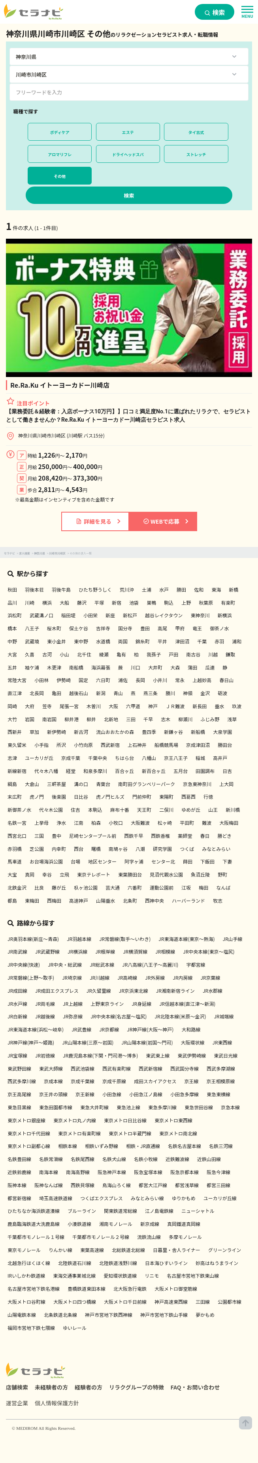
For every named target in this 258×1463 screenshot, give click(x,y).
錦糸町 (143, 641)
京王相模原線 (220, 1081)
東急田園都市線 (55, 1107)
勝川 (170, 693)
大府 (29, 706)
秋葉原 (206, 602)
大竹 (12, 719)
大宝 (12, 874)
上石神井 (137, 744)
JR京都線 (109, 1029)
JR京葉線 (210, 977)
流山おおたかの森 (115, 731)
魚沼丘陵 (200, 874)
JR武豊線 (81, 1029)
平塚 (99, 602)
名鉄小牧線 (146, 1159)
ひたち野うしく (95, 589)
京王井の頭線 (53, 1094)
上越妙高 (201, 680)
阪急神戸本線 (112, 1172)
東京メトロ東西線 (173, 1120)
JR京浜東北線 (133, 990)
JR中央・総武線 (65, 964)
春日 (204, 835)
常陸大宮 (17, 680)
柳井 (91, 719)
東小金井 (56, 641)
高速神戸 (78, 900)
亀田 (56, 693)
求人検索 (24, 553)
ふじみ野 (209, 719)
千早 (148, 719)
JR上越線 (73, 1003)
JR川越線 (99, 977)
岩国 (29, 719)
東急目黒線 (19, 1107)
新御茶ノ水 (19, 809)
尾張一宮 (69, 706)
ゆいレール (75, 1327)
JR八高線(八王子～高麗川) (150, 964)
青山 (118, 693)
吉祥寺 (103, 628)
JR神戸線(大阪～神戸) (150, 1029)
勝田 (181, 589)
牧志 (217, 900)
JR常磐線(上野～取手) (31, 977)
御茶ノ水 (219, 628)
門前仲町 (141, 796)
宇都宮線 (195, 964)
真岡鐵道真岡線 (183, 1223)
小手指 (41, 744)
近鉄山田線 (209, 1159)
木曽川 (94, 706)
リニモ (152, 1275)
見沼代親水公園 (166, 874)
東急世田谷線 (199, 1107)
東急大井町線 (94, 1107)
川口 (135, 667)
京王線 (191, 1081)
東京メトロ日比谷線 (125, 1120)
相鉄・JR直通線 (143, 1145)
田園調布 (205, 770)
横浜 (47, 602)
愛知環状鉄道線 (120, 1275)
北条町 (130, 900)
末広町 (15, 796)
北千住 (84, 654)
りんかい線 (60, 1249)
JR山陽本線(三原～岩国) (87, 1042)
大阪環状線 (192, 1042)
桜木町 (54, 628)
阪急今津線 (218, 1172)
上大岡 (226, 784)
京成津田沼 (198, 744)
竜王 (197, 628)
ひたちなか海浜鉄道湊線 (34, 1210)
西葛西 (188, 796)
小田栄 (90, 615)
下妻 (227, 861)
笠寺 (47, 706)
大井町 (155, 667)
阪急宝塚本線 (148, 1172)
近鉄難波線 (177, 1159)
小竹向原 (83, 744)
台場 (75, 861)
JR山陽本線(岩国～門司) (147, 1042)
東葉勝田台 (130, 874)
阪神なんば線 (48, 1185)
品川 (12, 602)
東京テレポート (93, 874)
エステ (128, 132)
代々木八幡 (46, 770)
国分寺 (125, 628)
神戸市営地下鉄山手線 (164, 1314)
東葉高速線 (92, 1249)
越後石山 (78, 693)
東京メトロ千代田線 (29, 1133)
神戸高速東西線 (171, 1301)
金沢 (205, 693)
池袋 (134, 602)
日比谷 (81, 796)
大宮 (12, 654)
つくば (187, 848)
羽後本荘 (34, 589)
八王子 (32, 628)
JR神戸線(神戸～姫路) (31, 1042)
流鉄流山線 (149, 1236)
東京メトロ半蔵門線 (130, 1133)
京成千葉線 (82, 1081)
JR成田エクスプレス (57, 990)
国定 (83, 680)
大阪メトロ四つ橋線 (74, 1301)
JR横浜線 (77, 951)
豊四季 (149, 731)
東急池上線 (128, 1107)
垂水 (219, 706)
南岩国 (49, 719)
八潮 (140, 848)
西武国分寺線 (184, 1068)
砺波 (222, 693)
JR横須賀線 (135, 951)
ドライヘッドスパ (128, 154)
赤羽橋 (15, 848)
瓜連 (210, 667)
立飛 (64, 874)
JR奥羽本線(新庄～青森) (33, 938)
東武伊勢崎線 (191, 1055)
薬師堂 (185, 835)
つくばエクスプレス (101, 1198)
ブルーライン (82, 1210)
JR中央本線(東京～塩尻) (208, 951)
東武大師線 (51, 1068)
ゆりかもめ (184, 1198)
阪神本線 (17, 1185)
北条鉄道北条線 (60, 1314)
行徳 (208, 796)
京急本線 (230, 1107)
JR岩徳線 (45, 1055)
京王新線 (84, 1094)
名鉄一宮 (17, 822)
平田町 (187, 822)
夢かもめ (205, 1314)
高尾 (162, 628)
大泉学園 (222, 731)
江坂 (186, 887)
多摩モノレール (185, 1236)
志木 (165, 719)
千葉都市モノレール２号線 (100, 1236)
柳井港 (71, 719)
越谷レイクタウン (164, 615)
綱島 (12, 784)
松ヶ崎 (165, 822)
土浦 (146, 589)
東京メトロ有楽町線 (79, 1133)
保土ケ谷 (78, 628)
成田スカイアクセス (155, 1081)
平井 (162, 641)
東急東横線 (218, 1094)
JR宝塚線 (17, 1055)
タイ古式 (196, 132)
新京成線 (149, 1223)
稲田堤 (68, 615)
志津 (12, 757)
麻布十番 (119, 809)
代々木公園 (51, 809)
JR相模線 (165, 951)
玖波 (236, 706)
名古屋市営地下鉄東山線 (193, 1275)
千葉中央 (97, 757)
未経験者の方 (51, 1387)
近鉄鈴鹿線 (19, 1172)
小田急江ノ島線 (145, 1094)
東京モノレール (24, 1249)
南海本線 (48, 1172)
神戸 (153, 706)
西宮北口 (17, 835)
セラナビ (9, 553)
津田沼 (182, 641)
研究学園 (162, 848)
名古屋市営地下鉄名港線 (34, 1288)
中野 (12, 641)
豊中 (56, 835)
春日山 (226, 680)
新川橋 (233, 809)
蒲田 (192, 667)
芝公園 (37, 848)
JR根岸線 (105, 951)
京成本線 (53, 1081)
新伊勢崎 (56, 731)
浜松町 (15, 615)
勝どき (224, 835)
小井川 (160, 680)
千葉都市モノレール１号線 (36, 1236)
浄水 (61, 822)
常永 (180, 680)
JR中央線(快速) (24, 964)
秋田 (12, 589)
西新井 (15, 731)
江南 (78, 822)
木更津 (54, 667)
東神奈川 (199, 615)
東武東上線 (157, 1055)
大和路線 (190, 1029)
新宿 (116, 602)
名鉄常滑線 (51, 1159)
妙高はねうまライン (217, 1262)
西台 (78, 848)
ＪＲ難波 (175, 706)
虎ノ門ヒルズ (110, 796)
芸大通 (112, 887)
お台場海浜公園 (46, 861)
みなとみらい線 (147, 1198)
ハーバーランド (188, 900)
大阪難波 (140, 822)
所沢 (61, 744)
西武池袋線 (82, 1068)
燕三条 (150, 693)
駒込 (168, 602)
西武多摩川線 (22, 1081)
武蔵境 (32, 641)
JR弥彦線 (73, 1016)
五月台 (180, 770)
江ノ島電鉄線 (159, 1210)
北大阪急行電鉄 (130, 1288)
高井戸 (220, 757)
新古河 (81, 731)
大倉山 (32, 784)
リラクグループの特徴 (136, 1387)
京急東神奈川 (197, 784)
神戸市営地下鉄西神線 (108, 1314)
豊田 (145, 628)
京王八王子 (176, 757)
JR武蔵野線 (47, 951)
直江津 (15, 693)
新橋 (233, 589)
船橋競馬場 (166, 744)
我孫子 (154, 654)
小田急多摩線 (184, 1094)
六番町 (135, 887)
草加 (34, 731)
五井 (12, 667)
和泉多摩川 (95, 770)
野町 (222, 874)
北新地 (111, 719)
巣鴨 (151, 602)
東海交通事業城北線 (74, 1275)
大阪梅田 (228, 822)
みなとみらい (216, 848)
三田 (131, 719)
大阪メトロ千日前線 (125, 1301)
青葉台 (103, 784)
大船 (64, 602)
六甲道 (133, 706)
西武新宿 (110, 744)
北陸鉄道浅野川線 (118, 1262)
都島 (12, 900)
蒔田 (187, 861)
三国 (39, 835)
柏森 (96, 822)
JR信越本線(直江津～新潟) (187, 1003)
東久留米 (17, 744)
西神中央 (154, 900)
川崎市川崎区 (57, 553)
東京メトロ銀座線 (26, 1120)
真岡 (29, 874)
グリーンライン (224, 1249)
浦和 (236, 641)
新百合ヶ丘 (154, 770)
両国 (123, 641)
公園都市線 (229, 1301)
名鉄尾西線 (82, 1159)
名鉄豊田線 (19, 1159)
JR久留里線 (99, 990)
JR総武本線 (102, 964)
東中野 (81, 641)
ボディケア (60, 132)
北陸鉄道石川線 (74, 1262)
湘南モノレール (115, 1223)
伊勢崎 (63, 680)
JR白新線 (17, 1016)
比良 (39, 887)
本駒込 (95, 809)
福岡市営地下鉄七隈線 (31, 1327)
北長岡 (37, 693)
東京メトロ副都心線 (29, 1145)
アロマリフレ (60, 154)
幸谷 (47, 874)
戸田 (173, 654)
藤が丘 (59, 887)
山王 (213, 809)
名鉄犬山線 (114, 1159)
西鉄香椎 (160, 835)
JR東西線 (222, 1042)
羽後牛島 (61, 589)
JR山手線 (233, 938)
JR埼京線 (72, 977)
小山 (64, 654)
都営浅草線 (187, 1185)
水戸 (164, 589)
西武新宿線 (150, 1068)
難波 (206, 822)
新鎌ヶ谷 (173, 731)
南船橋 (76, 667)
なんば (223, 887)
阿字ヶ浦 (133, 861)
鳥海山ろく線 (116, 1185)
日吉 (227, 770)
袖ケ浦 (32, 667)
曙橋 (96, 848)
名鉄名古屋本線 (184, 1145)
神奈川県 (39, 553)
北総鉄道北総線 (128, 1249)
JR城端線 (224, 1016)
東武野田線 (19, 1068)
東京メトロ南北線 (178, 1133)
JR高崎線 (127, 977)
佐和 (198, 589)
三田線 (203, 1301)
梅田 (203, 887)
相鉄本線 (67, 1145)
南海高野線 (78, 1172)
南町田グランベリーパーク (146, 784)
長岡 (140, 680)
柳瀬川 (185, 719)
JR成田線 (17, 990)
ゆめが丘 (190, 809)
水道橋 (103, 641)
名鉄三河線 (221, 1145)
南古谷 (193, 654)
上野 (186, 602)
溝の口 (81, 784)
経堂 (70, 770)
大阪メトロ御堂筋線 (175, 1288)
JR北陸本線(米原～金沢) (180, 1016)
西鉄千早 (133, 835)
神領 (187, 693)
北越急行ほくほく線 (29, 1262)
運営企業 (17, 1403)
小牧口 (116, 822)
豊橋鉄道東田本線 (86, 1288)
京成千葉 (70, 757)
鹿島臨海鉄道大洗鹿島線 (34, 1223)
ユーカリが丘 (39, 757)
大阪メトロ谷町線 (26, 1301)
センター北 (163, 861)
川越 (213, 654)
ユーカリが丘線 (220, 1198)
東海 (216, 589)
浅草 (232, 719)
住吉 (75, 809)
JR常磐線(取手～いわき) (125, 938)
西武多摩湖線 (221, 1068)
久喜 (29, 654)
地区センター (102, 861)
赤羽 (219, 641)
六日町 (103, 680)
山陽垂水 (105, 900)
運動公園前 (161, 887)
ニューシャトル (198, 1210)
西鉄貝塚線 (82, 1185)
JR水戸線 (17, 1003)
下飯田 (207, 861)
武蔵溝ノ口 (41, 615)
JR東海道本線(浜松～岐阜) (36, 1029)
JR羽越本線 (79, 938)
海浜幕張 (100, 667)
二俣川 (166, 809)
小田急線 (111, 1094)
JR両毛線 (45, 1003)
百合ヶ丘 (124, 770)
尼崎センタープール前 (92, 835)
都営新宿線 (19, 1198)
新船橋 (198, 731)
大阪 (113, 706)
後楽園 (59, 796)
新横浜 (224, 615)
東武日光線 (225, 1055)
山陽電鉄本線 (22, 1314)
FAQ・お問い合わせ (195, 1387)
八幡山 (149, 757)
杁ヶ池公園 (86, 887)
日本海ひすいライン (166, 1262)
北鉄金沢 (17, 887)
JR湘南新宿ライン (175, 990)
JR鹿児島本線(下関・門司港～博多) (100, 1055)
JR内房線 (182, 977)
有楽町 (228, 602)
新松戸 (130, 615)
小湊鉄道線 (79, 1223)
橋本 (12, 628)
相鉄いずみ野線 (101, 1145)
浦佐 (123, 680)
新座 (110, 615)
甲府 (180, 628)
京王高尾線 (19, 1094)
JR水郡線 (212, 990)
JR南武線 (17, 951)
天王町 (144, 809)
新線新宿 (17, 770)
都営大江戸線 (153, 1185)
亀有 (121, 654)
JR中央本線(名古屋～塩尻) (118, 1016)
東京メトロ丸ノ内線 (74, 1120)
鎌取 (230, 654)
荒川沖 (127, 589)
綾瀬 (104, 654)
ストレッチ (196, 154)
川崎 (29, 602)
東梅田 (32, 900)
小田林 (41, 680)
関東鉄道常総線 (120, 1210)
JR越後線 (45, 1016)
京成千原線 (114, 1081)
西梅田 (54, 900)
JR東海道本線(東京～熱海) (186, 938)
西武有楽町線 (116, 1068)
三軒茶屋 (56, 784)
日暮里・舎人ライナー (176, 1249)
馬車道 (15, 861)
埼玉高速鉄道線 (55, 1198)
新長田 (199, 706)
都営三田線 (218, 1185)
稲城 (200, 757)
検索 (214, 12)
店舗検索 (17, 1387)
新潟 (100, 693)
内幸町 (59, 848)
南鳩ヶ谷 (118, 848)
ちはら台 (124, 757)
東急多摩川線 (162, 1107)
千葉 (202, 641)
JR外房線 (155, 977)
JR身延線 (141, 1003)
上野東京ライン (107, 1003)
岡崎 (12, 706)
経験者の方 (88, 1387)
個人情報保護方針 (57, 1403)
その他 (60, 176)
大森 (175, 667)
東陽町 (166, 796)
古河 (47, 654)
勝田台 (225, 744)
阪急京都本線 (184, 1172)
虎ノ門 (37, 796)
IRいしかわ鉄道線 (26, 1275)
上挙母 (41, 822)
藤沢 (82, 602)
